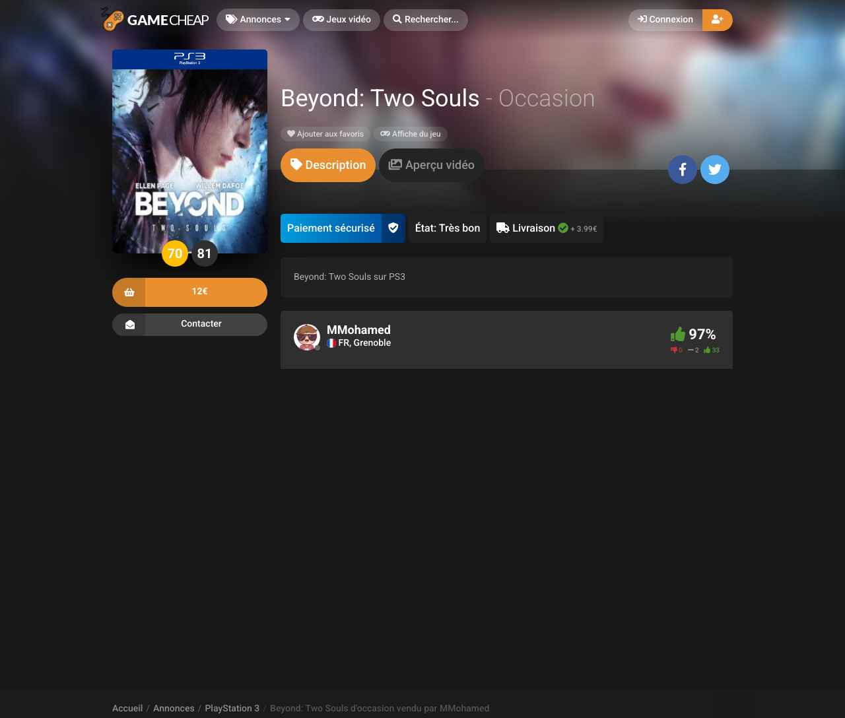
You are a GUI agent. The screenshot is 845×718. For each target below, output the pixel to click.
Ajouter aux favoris (325, 134)
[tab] (328, 165)
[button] (426, 20)
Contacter (189, 324)
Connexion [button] (665, 20)
